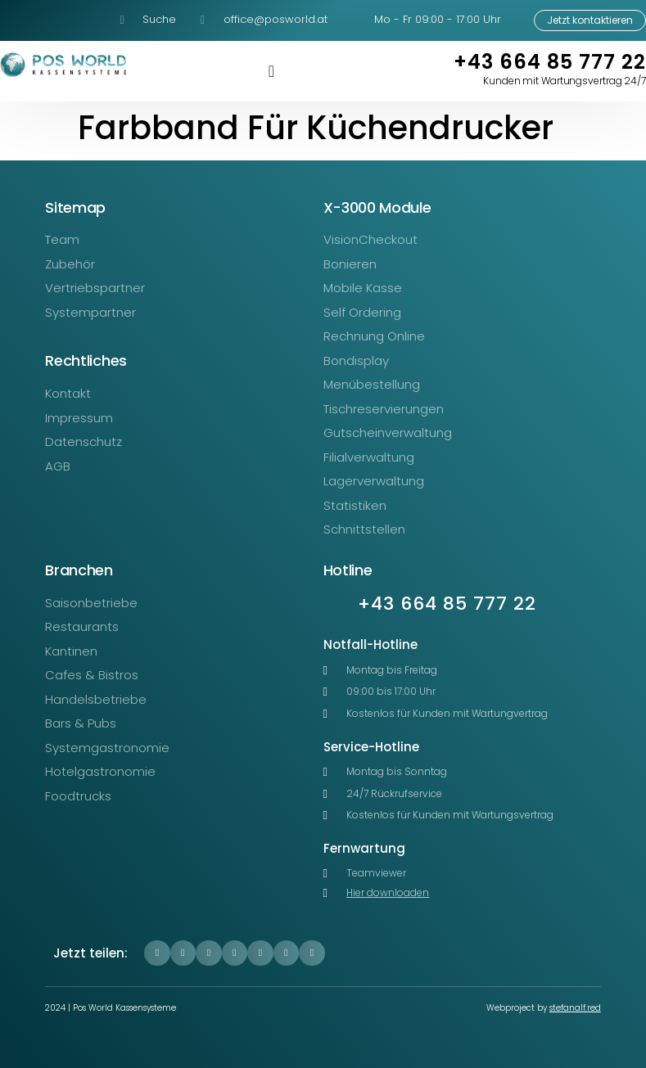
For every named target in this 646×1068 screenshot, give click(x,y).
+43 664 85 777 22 (550, 61)
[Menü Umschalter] (271, 71)
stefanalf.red (575, 1008)
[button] (157, 953)
